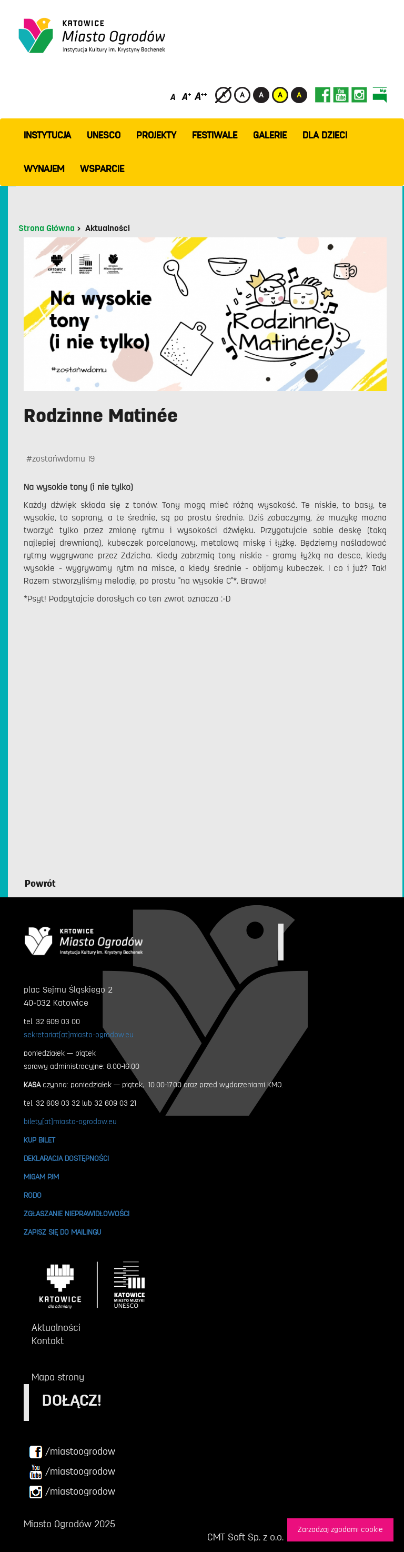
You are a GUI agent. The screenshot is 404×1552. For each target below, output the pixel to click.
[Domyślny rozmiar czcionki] (173, 96)
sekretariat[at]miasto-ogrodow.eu (79, 1034)
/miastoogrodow (72, 1452)
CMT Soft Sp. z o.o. (245, 1537)
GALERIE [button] (270, 135)
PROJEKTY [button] (156, 135)
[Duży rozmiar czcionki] (201, 96)
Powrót (40, 883)
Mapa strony (58, 1377)
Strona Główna (46, 228)
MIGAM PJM (41, 1176)
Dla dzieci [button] (324, 135)
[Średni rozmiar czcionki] (186, 96)
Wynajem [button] (44, 169)
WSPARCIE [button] (102, 169)
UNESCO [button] (103, 135)
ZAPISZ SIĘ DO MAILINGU (62, 1232)
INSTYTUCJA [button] (47, 135)
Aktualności (107, 228)
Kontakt (48, 1341)
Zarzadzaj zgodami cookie (340, 1529)
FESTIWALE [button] (214, 135)
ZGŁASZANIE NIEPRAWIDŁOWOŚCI (76, 1213)
